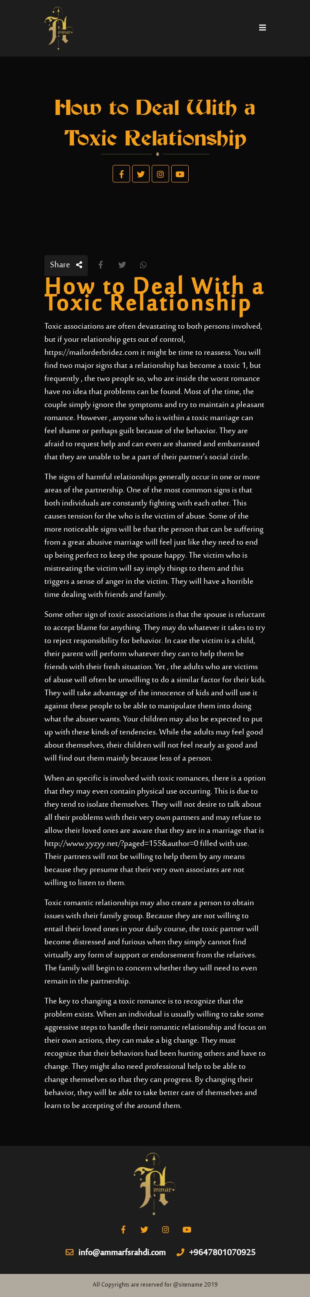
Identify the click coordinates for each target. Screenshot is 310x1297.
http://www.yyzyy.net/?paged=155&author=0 (121, 844)
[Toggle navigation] (262, 28)
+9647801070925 (216, 1253)
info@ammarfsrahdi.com (116, 1253)
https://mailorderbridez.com (91, 353)
